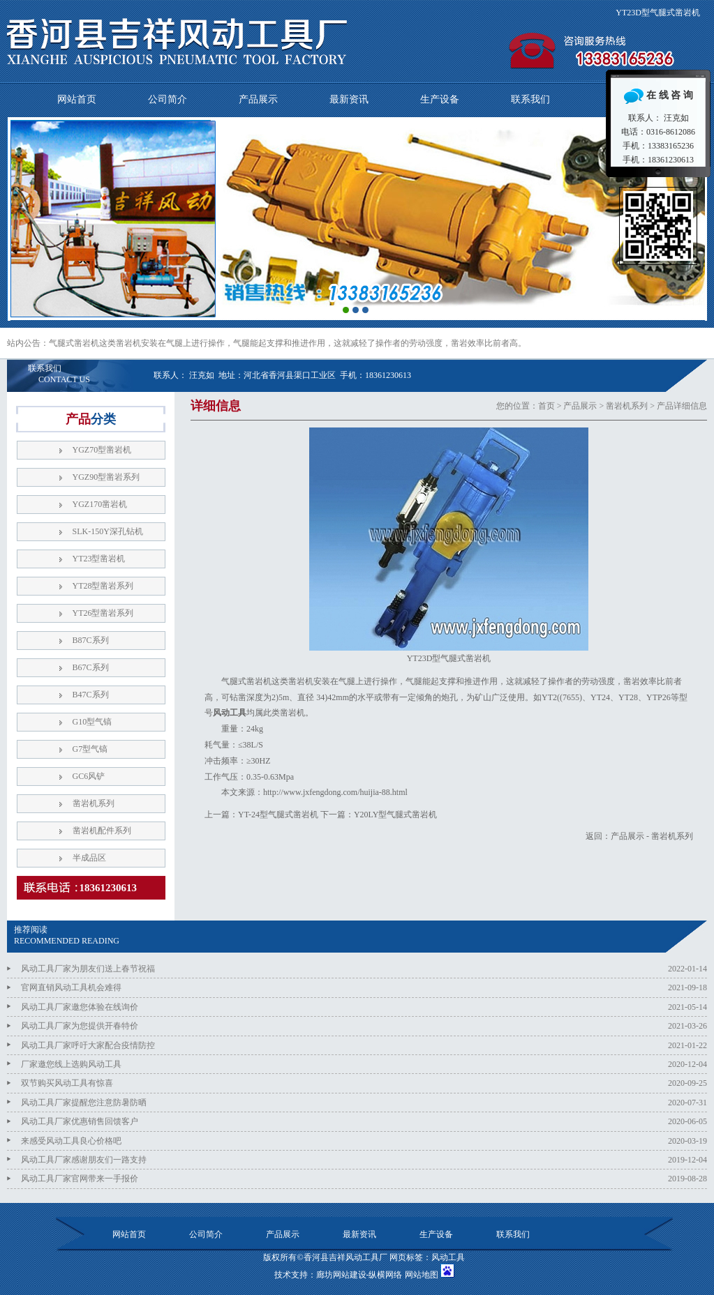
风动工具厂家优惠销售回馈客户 (79, 1121)
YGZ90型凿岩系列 (106, 477)
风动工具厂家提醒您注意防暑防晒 (84, 1102)
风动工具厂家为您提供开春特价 (79, 1026)
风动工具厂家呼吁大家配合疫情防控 (88, 1045)
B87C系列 (91, 640)
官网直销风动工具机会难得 (71, 987)
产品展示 (258, 99)
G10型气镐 (92, 722)
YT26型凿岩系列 (103, 613)
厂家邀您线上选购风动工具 (71, 1064)
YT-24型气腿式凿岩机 (278, 814)
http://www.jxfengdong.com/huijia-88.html (335, 792)
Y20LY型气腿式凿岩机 (395, 814)
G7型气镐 (90, 749)
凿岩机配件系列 (102, 830)
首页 (546, 406)
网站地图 (421, 1275)
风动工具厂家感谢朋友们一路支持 (84, 1160)
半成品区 (89, 858)
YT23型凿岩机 (99, 558)
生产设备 (439, 99)
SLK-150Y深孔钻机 (108, 531)
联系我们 (530, 99)
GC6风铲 (89, 776)
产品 (91, 419)
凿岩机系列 (627, 406)
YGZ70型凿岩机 (102, 450)
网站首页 (76, 99)
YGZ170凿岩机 (100, 504)
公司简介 (167, 99)
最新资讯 (349, 99)
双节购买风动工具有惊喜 (67, 1083)
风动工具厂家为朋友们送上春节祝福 (88, 969)
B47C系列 (91, 694)
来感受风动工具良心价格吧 (71, 1141)
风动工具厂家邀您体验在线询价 (79, 1007)
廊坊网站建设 (341, 1275)
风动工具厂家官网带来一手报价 (79, 1178)
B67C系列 (91, 667)
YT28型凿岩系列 (103, 586)
